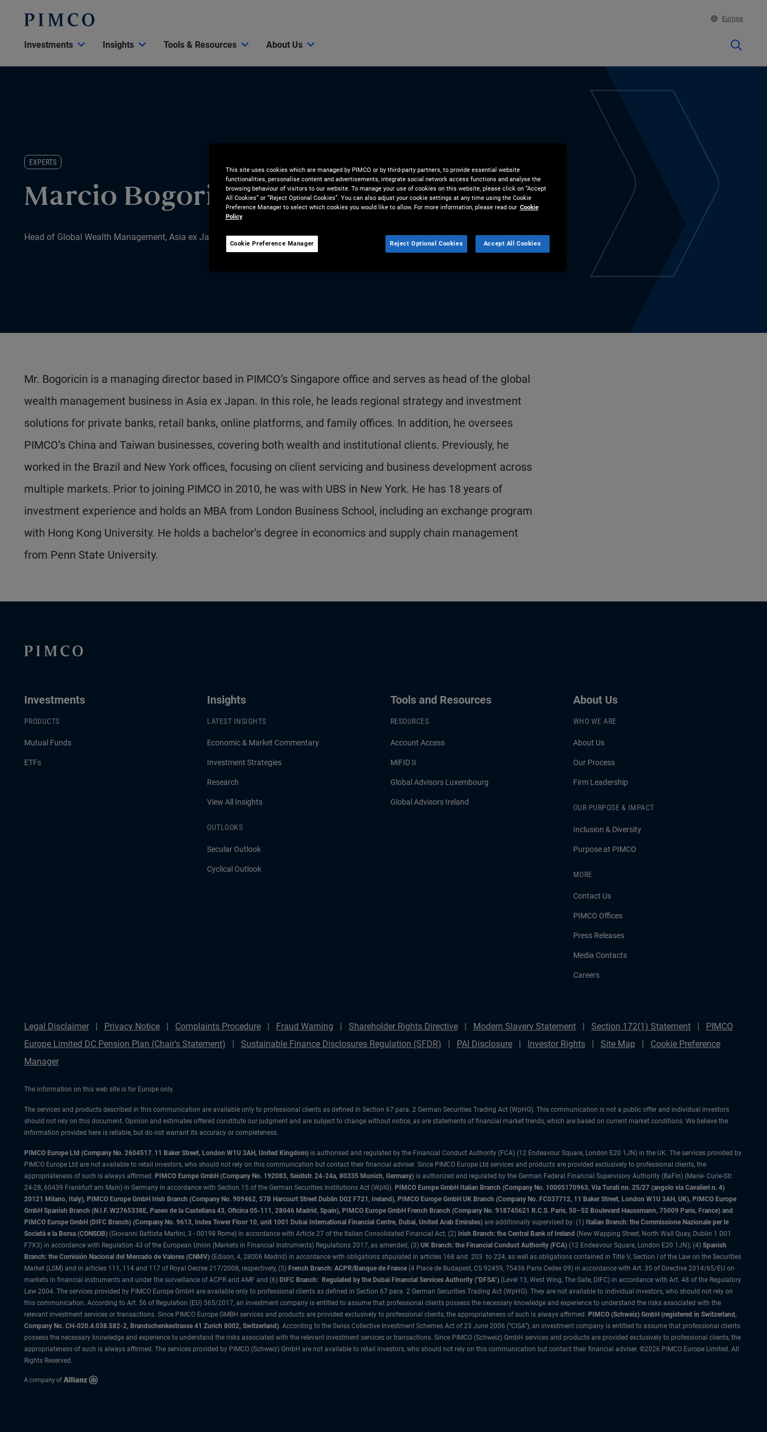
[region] (387, 207)
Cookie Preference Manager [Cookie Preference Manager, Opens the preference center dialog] (272, 243)
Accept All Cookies (512, 243)
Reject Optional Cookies (426, 243)
